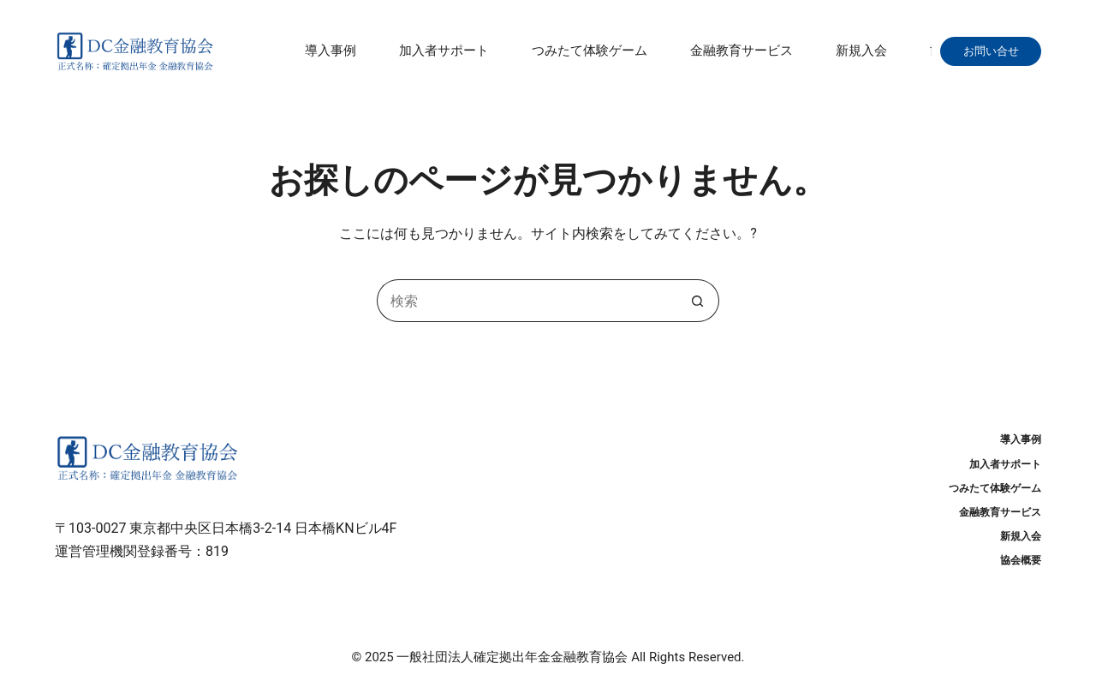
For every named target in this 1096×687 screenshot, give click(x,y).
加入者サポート (444, 50)
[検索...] (526, 300)
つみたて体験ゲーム (589, 50)
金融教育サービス (741, 50)
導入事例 (330, 50)
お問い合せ (996, 51)
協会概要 (1020, 560)
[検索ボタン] (697, 300)
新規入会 (861, 50)
